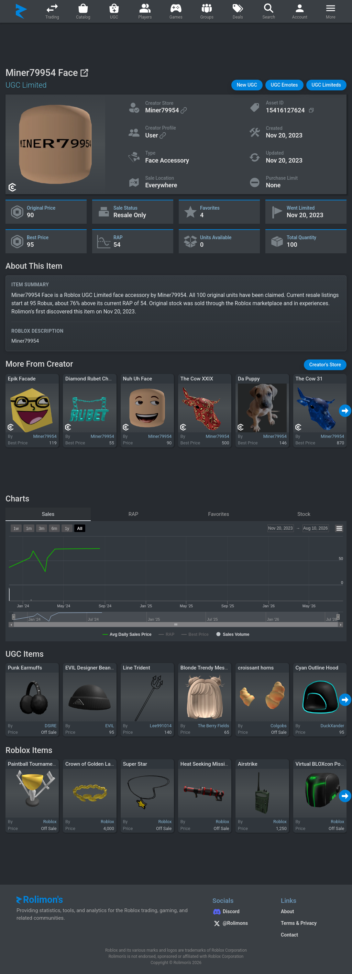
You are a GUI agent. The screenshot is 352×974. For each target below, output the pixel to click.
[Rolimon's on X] (239, 924)
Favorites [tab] (218, 514)
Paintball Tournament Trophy (41, 764)
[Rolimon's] (21, 11)
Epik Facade (22, 379)
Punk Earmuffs (25, 668)
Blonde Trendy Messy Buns (211, 668)
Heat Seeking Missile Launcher (216, 764)
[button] (247, 85)
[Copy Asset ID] (290, 110)
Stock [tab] (303, 514)
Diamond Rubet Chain (90, 379)
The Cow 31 (308, 379)
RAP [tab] (134, 514)
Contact (289, 935)
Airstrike (247, 764)
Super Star (135, 764)
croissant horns (256, 668)
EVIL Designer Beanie (89, 668)
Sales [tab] (48, 514)
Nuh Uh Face (137, 379)
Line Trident (136, 668)
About (287, 911)
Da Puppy (249, 379)
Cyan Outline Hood (316, 668)
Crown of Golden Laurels (93, 764)
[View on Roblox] (84, 73)
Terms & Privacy (299, 923)
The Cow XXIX (196, 379)
